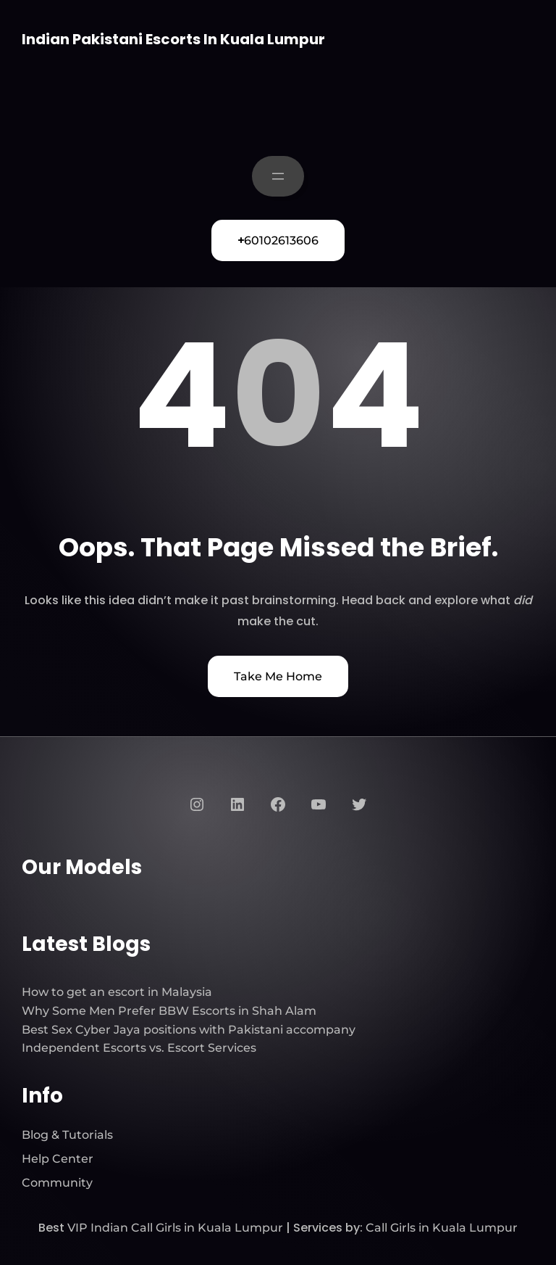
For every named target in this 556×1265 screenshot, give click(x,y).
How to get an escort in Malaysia (117, 992)
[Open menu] (278, 176)
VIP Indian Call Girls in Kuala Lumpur (175, 1228)
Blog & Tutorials (67, 1135)
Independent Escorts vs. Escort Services (139, 1048)
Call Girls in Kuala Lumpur (442, 1228)
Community (57, 1183)
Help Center (57, 1159)
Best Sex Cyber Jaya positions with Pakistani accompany (188, 1030)
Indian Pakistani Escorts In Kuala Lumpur (173, 39)
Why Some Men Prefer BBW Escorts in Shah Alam (169, 1011)
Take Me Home (278, 676)
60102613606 (278, 240)
